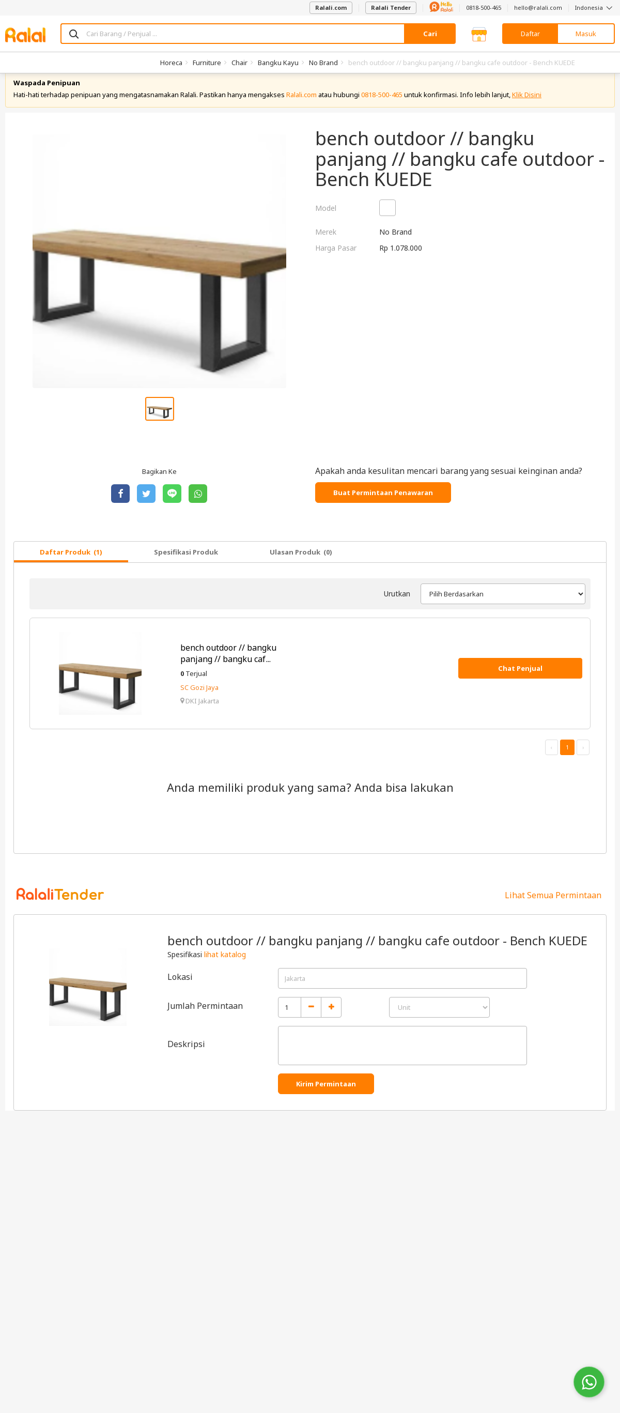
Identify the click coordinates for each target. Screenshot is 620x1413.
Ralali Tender (391, 7)
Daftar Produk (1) (71, 566)
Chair (239, 62)
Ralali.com (331, 7)
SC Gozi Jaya (199, 701)
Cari (430, 33)
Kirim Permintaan (326, 1097)
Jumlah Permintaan (205, 1019)
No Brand (323, 62)
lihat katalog (225, 968)
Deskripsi (186, 1058)
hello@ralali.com (538, 7)
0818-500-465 (483, 7)
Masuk (586, 33)
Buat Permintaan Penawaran (383, 506)
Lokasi (180, 990)
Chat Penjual (520, 682)
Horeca (171, 62)
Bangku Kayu (278, 62)
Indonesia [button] (595, 7)
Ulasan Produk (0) (301, 566)
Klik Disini (526, 108)
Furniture (207, 62)
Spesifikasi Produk (186, 566)
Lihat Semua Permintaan (553, 909)
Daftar (530, 33)
